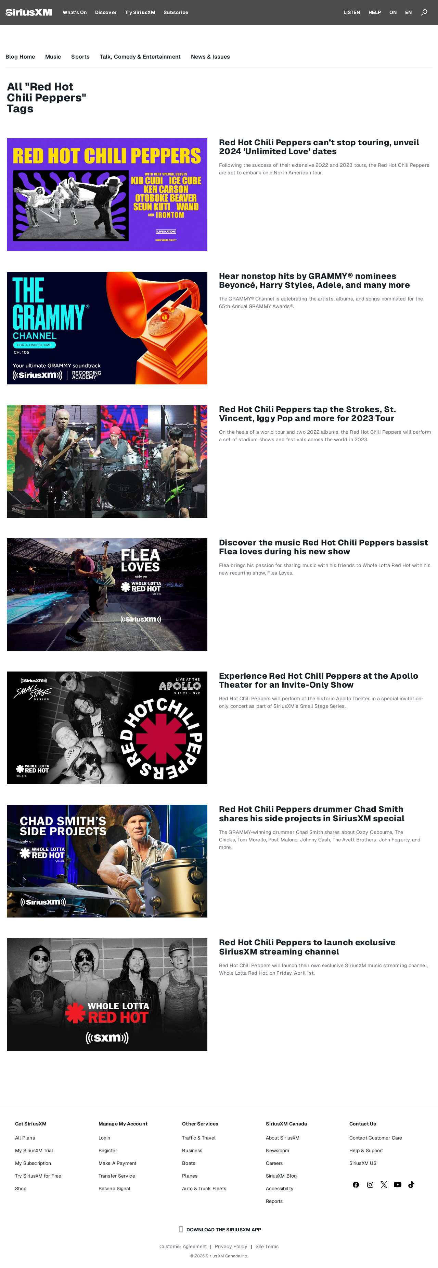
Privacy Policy (231, 1246)
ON (393, 12)
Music (53, 56)
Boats (188, 1163)
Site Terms (267, 1246)
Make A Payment (117, 1163)
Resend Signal (114, 1188)
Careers (274, 1163)
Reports (274, 1201)
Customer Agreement (183, 1246)
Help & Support (366, 1150)
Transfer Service (117, 1176)
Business (192, 1150)
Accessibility (280, 1188)
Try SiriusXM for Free (38, 1176)
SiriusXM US (362, 1163)
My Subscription (33, 1163)
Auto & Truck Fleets (204, 1188)
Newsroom (277, 1150)
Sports (80, 56)
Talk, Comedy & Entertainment (140, 56)
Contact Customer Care (375, 1138)
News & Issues (210, 56)
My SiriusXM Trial (34, 1150)
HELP (375, 12)
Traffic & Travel (199, 1138)
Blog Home (20, 56)
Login (105, 1138)
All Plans (25, 1138)
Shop (20, 1188)
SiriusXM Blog (281, 1176)
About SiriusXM (282, 1138)
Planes (189, 1176)
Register (108, 1150)
